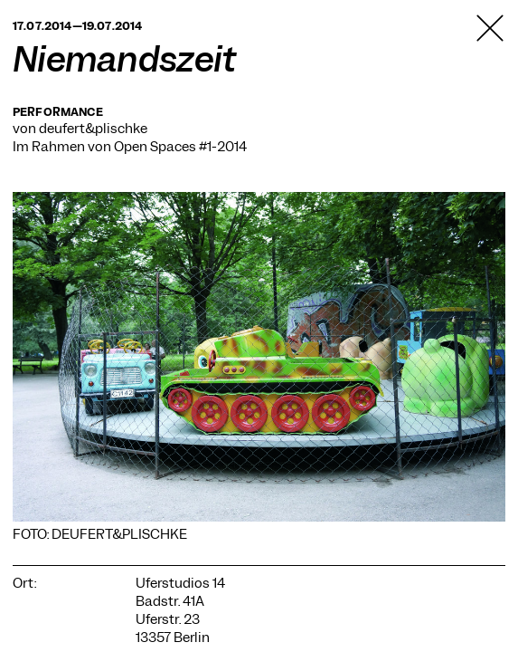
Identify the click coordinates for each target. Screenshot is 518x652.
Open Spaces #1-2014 (180, 147)
